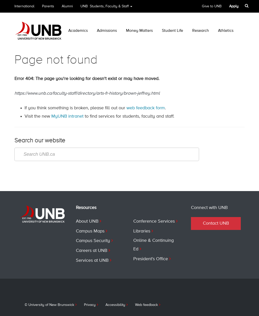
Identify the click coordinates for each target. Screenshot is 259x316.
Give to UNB (212, 6)
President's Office (150, 259)
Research (200, 31)
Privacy (90, 305)
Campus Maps (90, 231)
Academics (78, 31)
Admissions (107, 31)
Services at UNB (92, 260)
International (24, 6)
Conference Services (154, 221)
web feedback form (145, 108)
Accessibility (115, 305)
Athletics (225, 31)
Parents (48, 6)
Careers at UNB (91, 250)
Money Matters (139, 31)
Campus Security (93, 241)
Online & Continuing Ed (153, 244)
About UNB (87, 221)
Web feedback (146, 305)
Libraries (141, 231)
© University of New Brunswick (49, 305)
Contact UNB (216, 223)
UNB (106, 8)
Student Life (172, 31)
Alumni (67, 6)
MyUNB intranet (67, 116)
